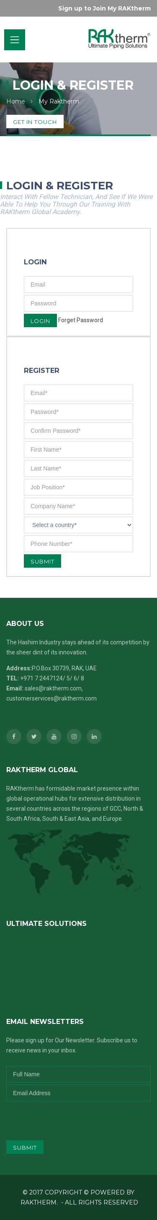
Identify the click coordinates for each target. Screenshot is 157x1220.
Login (40, 321)
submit (25, 1147)
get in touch (35, 122)
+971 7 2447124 (41, 678)
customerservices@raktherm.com (51, 698)
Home (15, 101)
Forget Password (80, 320)
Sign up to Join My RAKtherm (104, 8)
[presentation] (61, 1118)
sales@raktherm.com (53, 688)
